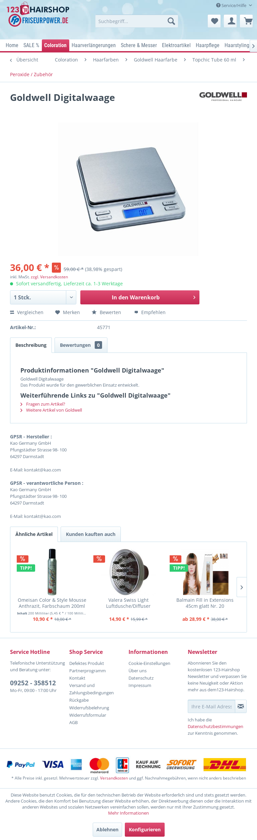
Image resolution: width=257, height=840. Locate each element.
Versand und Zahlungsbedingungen (91, 689)
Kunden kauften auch (90, 534)
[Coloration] (55, 45)
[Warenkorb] (246, 21)
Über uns (137, 671)
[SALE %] (31, 45)
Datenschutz (141, 678)
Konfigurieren (145, 829)
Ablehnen (107, 829)
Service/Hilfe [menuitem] (231, 5)
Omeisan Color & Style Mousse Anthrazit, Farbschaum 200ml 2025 (52, 603)
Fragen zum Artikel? (42, 404)
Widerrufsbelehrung (89, 708)
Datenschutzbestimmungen (215, 726)
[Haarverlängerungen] (93, 45)
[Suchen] (171, 21)
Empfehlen (150, 312)
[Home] (12, 45)
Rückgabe (79, 700)
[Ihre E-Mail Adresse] (211, 706)
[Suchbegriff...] (137, 21)
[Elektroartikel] (176, 45)
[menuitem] (137, 21)
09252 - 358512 (33, 683)
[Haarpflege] (207, 45)
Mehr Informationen (128, 813)
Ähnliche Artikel (34, 534)
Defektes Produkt (86, 663)
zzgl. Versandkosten (49, 277)
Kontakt (77, 678)
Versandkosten (114, 778)
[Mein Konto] (230, 21)
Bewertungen (81, 345)
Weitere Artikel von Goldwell (51, 410)
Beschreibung (31, 345)
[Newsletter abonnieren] (241, 706)
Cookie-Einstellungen (149, 663)
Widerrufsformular (87, 715)
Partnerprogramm (87, 671)
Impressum (139, 685)
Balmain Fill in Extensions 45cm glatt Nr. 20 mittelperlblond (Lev (205, 603)
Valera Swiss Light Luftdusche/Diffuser (128, 603)
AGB (73, 722)
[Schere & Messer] (139, 45)
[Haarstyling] (237, 45)
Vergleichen (27, 312)
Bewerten (107, 312)
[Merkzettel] (214, 21)
